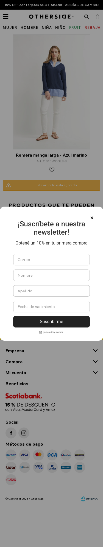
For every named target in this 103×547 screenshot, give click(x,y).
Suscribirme (51, 321)
